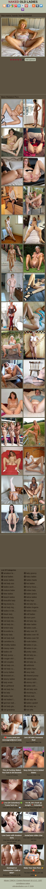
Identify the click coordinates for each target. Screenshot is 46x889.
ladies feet (7, 696)
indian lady (30, 590)
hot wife (28, 710)
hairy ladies (30, 577)
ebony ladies (8, 679)
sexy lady (29, 672)
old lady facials (9, 689)
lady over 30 (30, 631)
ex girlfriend (7, 686)
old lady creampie (10, 665)
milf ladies (29, 614)
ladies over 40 (31, 635)
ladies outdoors (32, 628)
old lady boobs (8, 624)
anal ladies (7, 577)
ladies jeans (30, 594)
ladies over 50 (31, 638)
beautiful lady (8, 600)
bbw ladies (7, 594)
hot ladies (29, 583)
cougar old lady (9, 659)
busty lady (7, 635)
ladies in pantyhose (33, 648)
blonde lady (7, 618)
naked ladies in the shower (34, 679)
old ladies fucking (10, 699)
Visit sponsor (30, 60)
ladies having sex (32, 669)
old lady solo (30, 689)
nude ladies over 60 (34, 641)
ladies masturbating (33, 611)
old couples (7, 662)
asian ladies (7, 580)
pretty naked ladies (33, 652)
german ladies (8, 703)
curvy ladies (7, 672)
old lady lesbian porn (34, 604)
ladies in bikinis (9, 611)
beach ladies (8, 597)
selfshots (29, 665)
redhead (29, 659)
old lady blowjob (9, 621)
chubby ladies (8, 645)
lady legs (29, 600)
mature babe (8, 590)
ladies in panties (32, 645)
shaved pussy (31, 676)
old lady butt (7, 638)
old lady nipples (32, 621)
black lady (7, 614)
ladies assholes (9, 587)
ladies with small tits (34, 686)
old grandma (8, 710)
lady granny (30, 573)
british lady (7, 628)
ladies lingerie (31, 607)
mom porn (29, 618)
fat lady (5, 693)
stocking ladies (31, 693)
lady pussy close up (11, 655)
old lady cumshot (10, 669)
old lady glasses (9, 706)
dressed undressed (10, 676)
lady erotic (7, 682)
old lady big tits (9, 607)
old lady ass (7, 583)
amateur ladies (9, 573)
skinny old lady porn (34, 682)
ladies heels (30, 580)
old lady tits (30, 699)
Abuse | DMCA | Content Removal (17, 880)
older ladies (30, 624)
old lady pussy (31, 655)
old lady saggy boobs (34, 662)
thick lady (29, 696)
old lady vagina (31, 706)
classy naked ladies (11, 648)
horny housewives (33, 587)
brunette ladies (9, 631)
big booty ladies (9, 604)
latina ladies (30, 597)
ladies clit (6, 652)
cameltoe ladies (9, 641)
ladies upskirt (31, 703)
